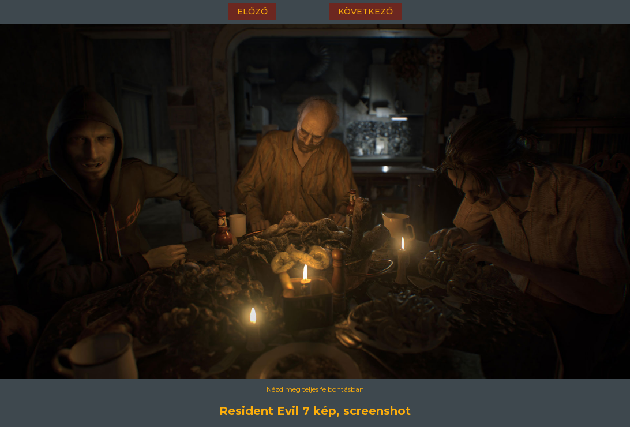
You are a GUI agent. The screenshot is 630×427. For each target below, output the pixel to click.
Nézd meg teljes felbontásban (315, 389)
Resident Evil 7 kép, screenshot (315, 411)
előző (252, 11)
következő (365, 11)
